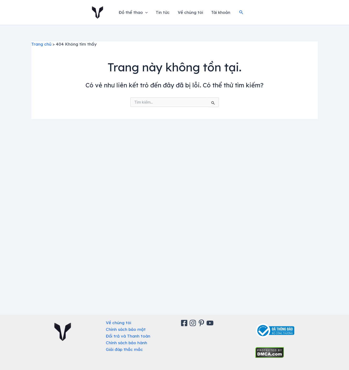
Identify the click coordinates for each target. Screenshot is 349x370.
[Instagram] (193, 323)
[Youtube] (210, 323)
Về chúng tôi (190, 12)
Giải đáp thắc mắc (124, 349)
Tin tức (163, 12)
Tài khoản (220, 12)
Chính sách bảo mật (126, 329)
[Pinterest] (202, 323)
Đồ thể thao (133, 12)
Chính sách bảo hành (126, 342)
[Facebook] (185, 323)
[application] (145, 12)
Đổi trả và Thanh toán (128, 335)
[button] (241, 12)
